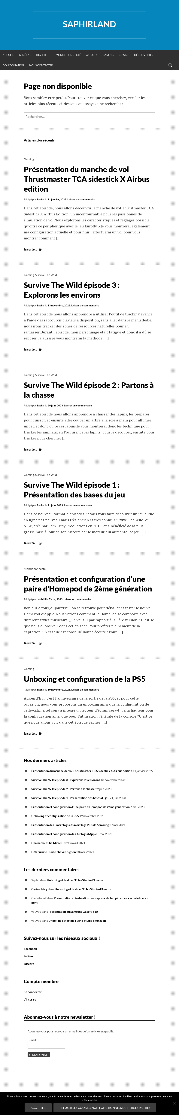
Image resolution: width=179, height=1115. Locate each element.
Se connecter (33, 992)
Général (25, 54)
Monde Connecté (68, 54)
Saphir (40, 199)
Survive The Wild (46, 275)
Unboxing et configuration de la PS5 (84, 678)
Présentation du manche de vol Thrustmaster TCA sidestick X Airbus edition (87, 179)
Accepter (38, 1107)
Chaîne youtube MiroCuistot (50, 843)
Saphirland (89, 24)
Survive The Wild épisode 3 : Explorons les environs (65, 780)
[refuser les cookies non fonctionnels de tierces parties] (174, 1103)
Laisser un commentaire (81, 199)
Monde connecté (35, 568)
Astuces (91, 54)
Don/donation (13, 65)
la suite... (33, 249)
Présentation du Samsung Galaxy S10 (73, 911)
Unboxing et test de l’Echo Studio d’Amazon (75, 880)
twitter (28, 956)
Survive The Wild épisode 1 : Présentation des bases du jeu (70, 798)
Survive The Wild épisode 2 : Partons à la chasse (63, 789)
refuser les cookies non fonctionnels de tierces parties (104, 1107)
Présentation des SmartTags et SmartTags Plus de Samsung (70, 825)
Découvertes (143, 54)
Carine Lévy (39, 889)
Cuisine (124, 54)
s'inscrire (30, 999)
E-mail (33, 1040)
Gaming (108, 54)
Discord (29, 963)
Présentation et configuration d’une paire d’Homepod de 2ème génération (80, 807)
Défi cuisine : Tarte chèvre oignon (53, 852)
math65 (41, 599)
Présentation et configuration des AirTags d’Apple (64, 834)
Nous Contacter (41, 65)
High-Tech (43, 54)
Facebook (30, 948)
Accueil (8, 54)
